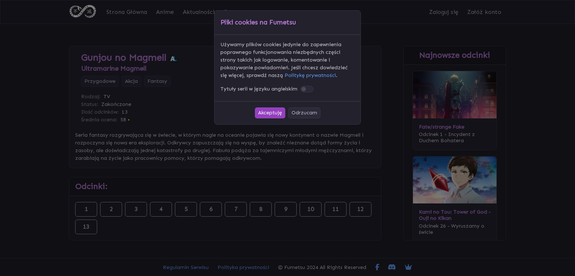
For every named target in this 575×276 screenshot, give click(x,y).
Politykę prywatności (310, 75)
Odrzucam (304, 113)
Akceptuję (270, 113)
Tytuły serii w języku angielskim (258, 89)
